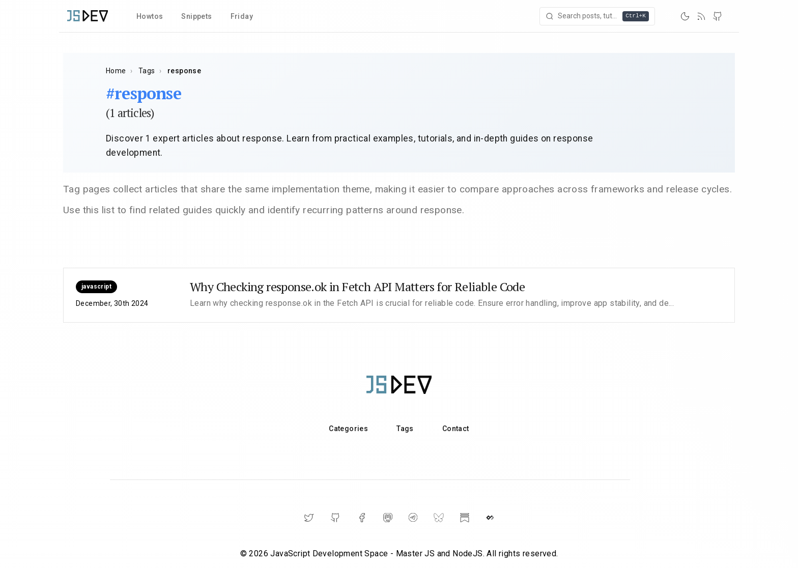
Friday (242, 16)
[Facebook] (362, 518)
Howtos (149, 16)
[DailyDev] (490, 517)
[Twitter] (309, 518)
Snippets (196, 16)
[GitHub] (717, 16)
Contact (455, 428)
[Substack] (464, 517)
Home (116, 71)
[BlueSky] (439, 517)
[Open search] (598, 16)
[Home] (87, 16)
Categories (348, 428)
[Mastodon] (387, 517)
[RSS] (701, 16)
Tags (146, 71)
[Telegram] (413, 517)
